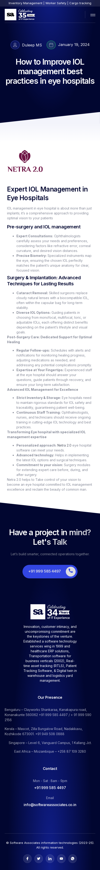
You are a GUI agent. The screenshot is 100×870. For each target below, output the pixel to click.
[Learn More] (50, 571)
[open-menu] (92, 14)
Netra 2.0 (64, 445)
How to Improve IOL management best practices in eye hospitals (50, 71)
